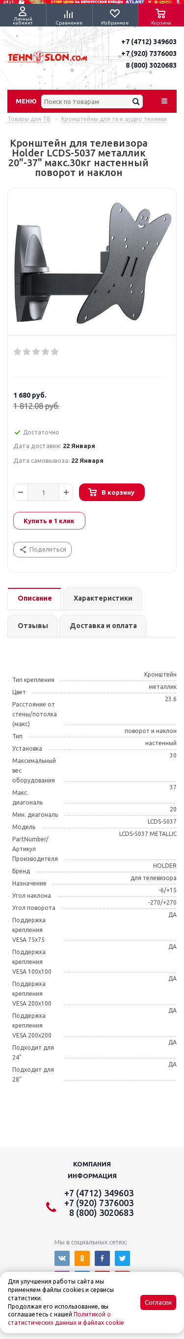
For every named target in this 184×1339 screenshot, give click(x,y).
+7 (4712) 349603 (149, 41)
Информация (92, 1175)
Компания (92, 1164)
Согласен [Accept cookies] (158, 1302)
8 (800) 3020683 (151, 65)
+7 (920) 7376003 (149, 53)
